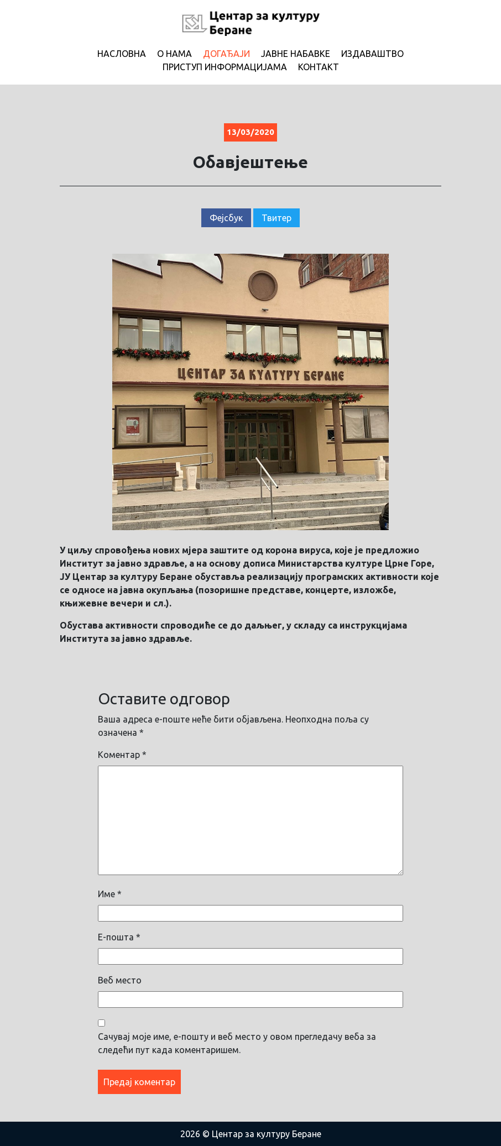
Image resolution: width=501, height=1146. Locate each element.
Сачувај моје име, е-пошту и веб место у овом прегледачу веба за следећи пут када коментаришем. (237, 1043)
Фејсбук (226, 218)
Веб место (120, 980)
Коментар (122, 755)
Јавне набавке (295, 54)
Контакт (318, 67)
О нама (174, 54)
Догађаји (226, 54)
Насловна (121, 54)
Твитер (276, 218)
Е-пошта (119, 937)
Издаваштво (372, 54)
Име (110, 894)
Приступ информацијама (225, 67)
